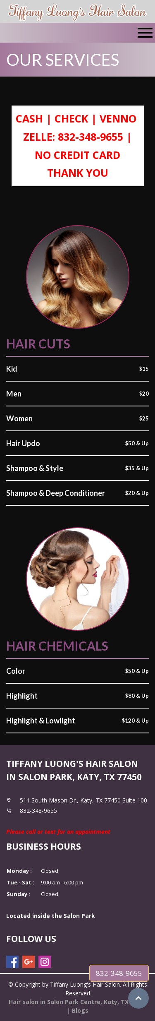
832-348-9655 (119, 973)
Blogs (80, 1010)
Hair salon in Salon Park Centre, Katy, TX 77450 (78, 1002)
